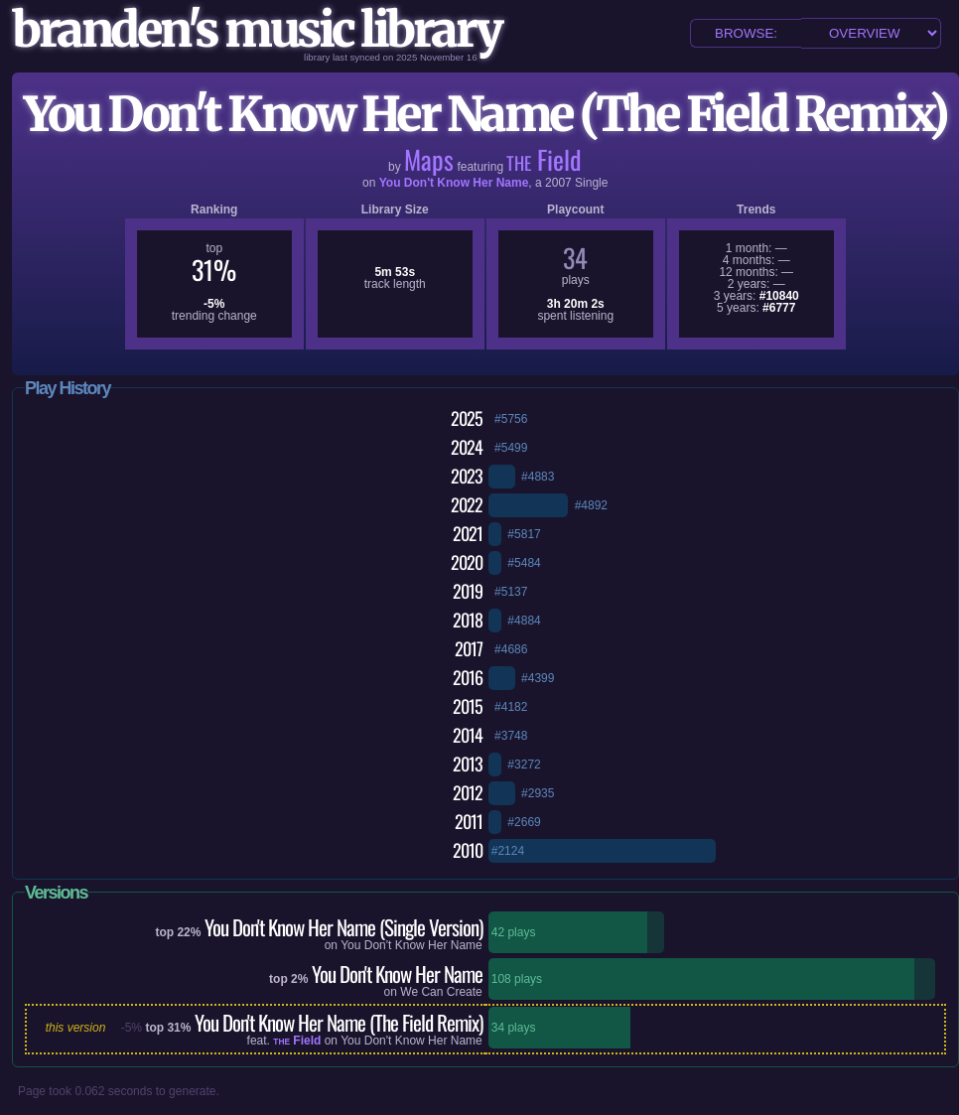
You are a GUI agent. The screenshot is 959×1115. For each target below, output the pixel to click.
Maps (429, 159)
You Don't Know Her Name (454, 183)
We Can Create (440, 992)
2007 (558, 183)
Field (544, 159)
